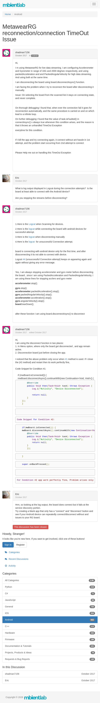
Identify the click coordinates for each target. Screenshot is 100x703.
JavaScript (50, 600)
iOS (50, 613)
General (50, 606)
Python (50, 586)
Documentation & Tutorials (50, 646)
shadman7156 (22, 52)
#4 (24, 259)
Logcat (32, 224)
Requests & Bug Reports (50, 659)
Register (20, 544)
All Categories (50, 580)
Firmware (50, 639)
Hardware (50, 632)
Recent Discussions (16, 559)
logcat (32, 229)
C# (50, 593)
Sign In (8, 544)
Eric (17, 178)
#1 (66, 359)
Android (35, 56)
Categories (12, 552)
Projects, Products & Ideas (50, 652)
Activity (10, 565)
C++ (50, 626)
